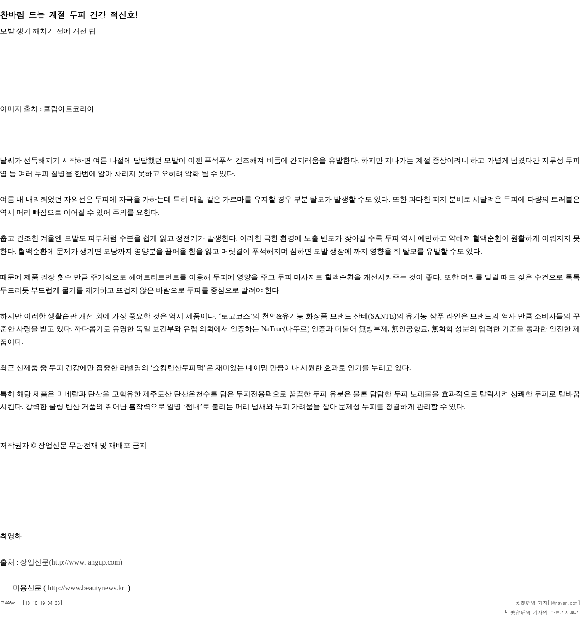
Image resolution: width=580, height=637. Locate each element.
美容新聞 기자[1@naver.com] (547, 602)
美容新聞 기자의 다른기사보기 (545, 612)
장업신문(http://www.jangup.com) (71, 562)
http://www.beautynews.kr (86, 588)
